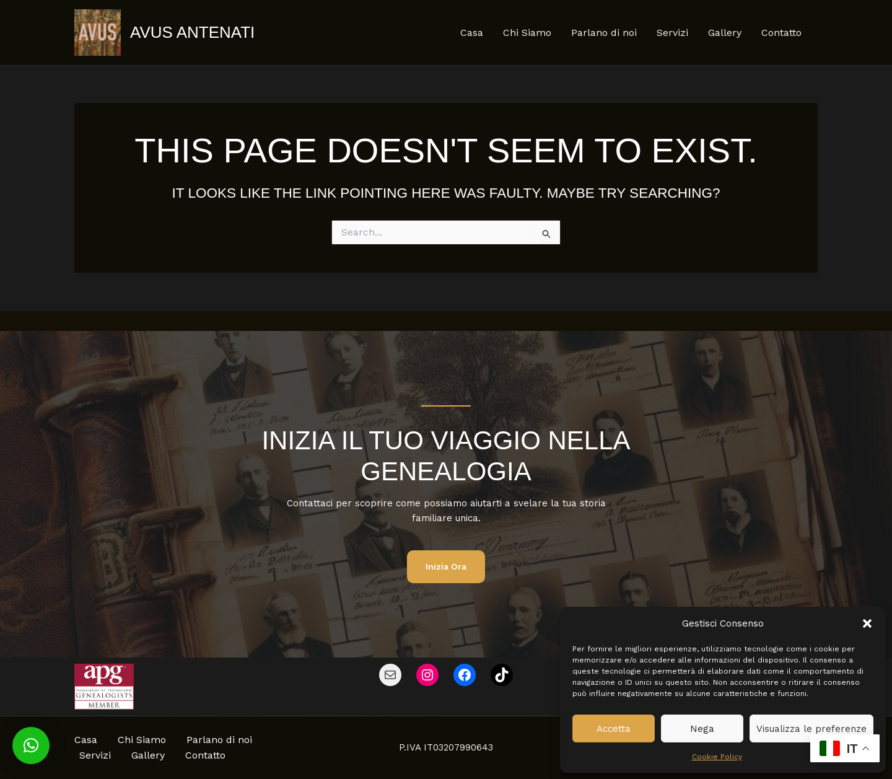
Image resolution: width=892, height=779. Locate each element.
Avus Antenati (192, 32)
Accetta (614, 728)
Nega (702, 728)
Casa (471, 32)
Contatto (781, 32)
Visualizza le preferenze (811, 728)
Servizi (672, 32)
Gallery (724, 32)
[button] (867, 623)
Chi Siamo (527, 32)
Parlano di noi (604, 32)
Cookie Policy (717, 756)
